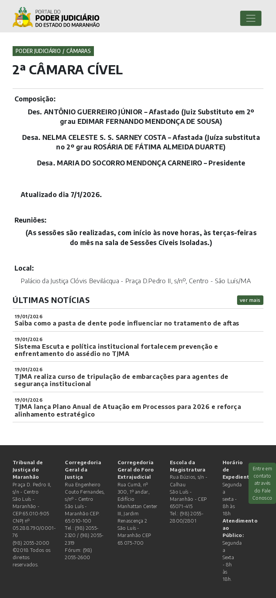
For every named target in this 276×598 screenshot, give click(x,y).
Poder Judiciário (38, 51)
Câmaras (78, 51)
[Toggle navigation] (250, 18)
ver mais (250, 300)
